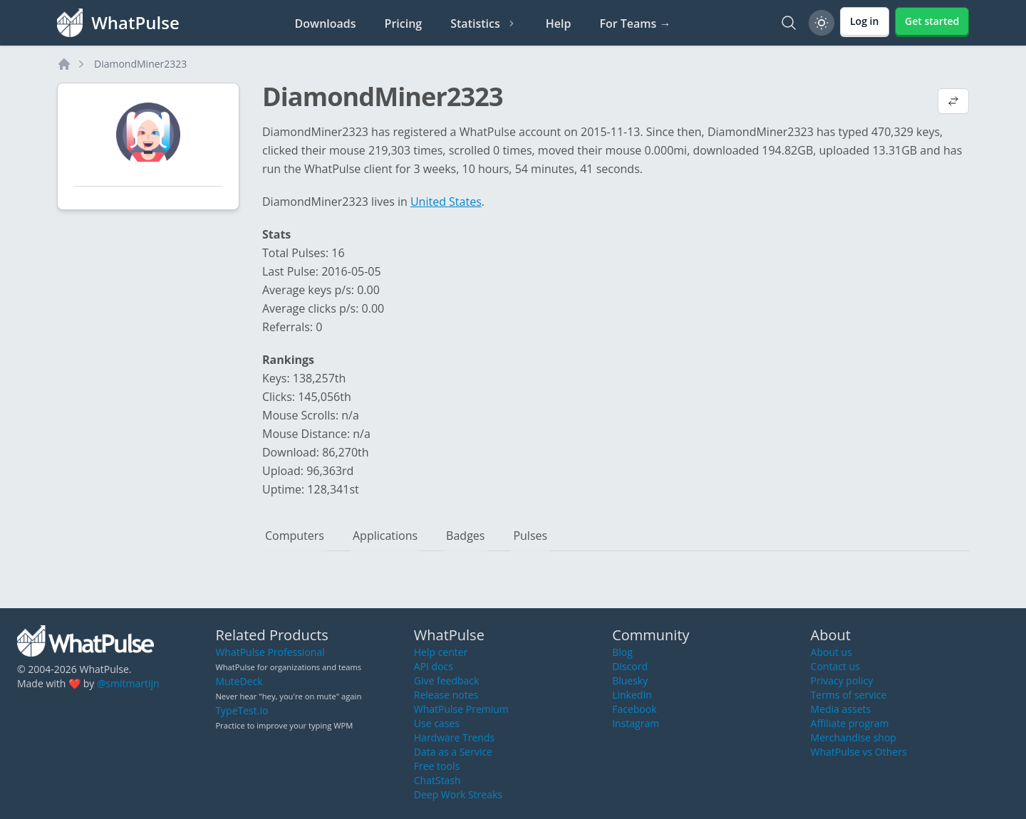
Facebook (634, 709)
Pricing (404, 23)
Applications (385, 535)
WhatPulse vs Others (859, 751)
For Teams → (634, 23)
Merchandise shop (853, 737)
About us (831, 652)
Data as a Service (453, 751)
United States (446, 201)
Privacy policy (842, 680)
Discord (630, 666)
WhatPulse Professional (269, 652)
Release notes (446, 694)
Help (558, 23)
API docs (433, 666)
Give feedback (447, 680)
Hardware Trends (454, 737)
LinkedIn (632, 694)
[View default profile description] (953, 102)
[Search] (788, 22)
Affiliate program (850, 723)
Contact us (835, 666)
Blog (622, 652)
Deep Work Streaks (458, 794)
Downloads (325, 23)
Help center (441, 652)
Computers (294, 535)
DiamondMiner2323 (140, 64)
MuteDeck (238, 681)
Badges (465, 535)
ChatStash (437, 780)
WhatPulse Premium (461, 709)
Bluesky (630, 680)
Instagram (635, 723)
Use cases (437, 723)
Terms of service (849, 694)
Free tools (437, 766)
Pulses (530, 535)
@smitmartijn (128, 683)
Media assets (841, 709)
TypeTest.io (241, 710)
